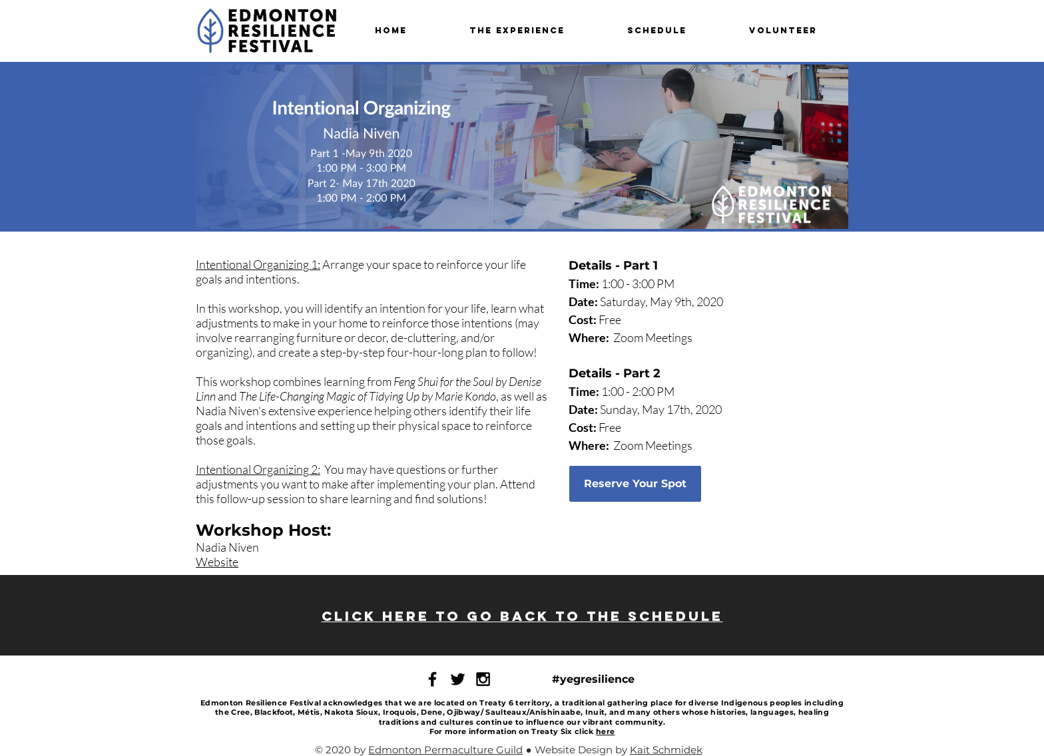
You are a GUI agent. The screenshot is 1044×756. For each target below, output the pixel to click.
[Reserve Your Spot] (635, 483)
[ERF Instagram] (483, 679)
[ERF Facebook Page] (432, 679)
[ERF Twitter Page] (457, 679)
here (605, 731)
